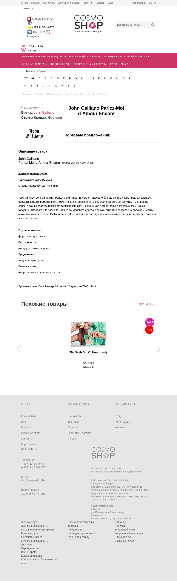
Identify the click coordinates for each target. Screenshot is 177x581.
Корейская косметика (81, 522)
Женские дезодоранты (35, 525)
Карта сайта (28, 444)
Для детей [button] (125, 56)
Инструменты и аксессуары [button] (91, 64)
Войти (152, 2)
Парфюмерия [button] (31, 56)
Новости (26, 427)
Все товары (146, 303)
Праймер (120, 525)
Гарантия (88, 2)
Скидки (100, 2)
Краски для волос (32, 555)
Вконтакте (36, 31)
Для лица (120, 522)
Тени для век (76, 529)
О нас (24, 2)
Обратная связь (31, 432)
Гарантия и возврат (80, 432)
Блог (110, 2)
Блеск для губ (123, 537)
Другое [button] (115, 64)
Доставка (73, 421)
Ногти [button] (88, 56)
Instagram (33, 36)
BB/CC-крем (28, 551)
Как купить (49, 2)
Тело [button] (67, 56)
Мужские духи (29, 533)
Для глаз (73, 525)
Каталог (35, 2)
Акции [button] (125, 64)
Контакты (27, 438)
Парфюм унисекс (31, 537)
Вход (118, 416)
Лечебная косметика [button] (35, 64)
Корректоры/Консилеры (129, 533)
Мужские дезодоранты (35, 540)
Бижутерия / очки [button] (61, 64)
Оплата (72, 427)
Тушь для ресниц (78, 537)
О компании (28, 416)
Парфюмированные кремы (37, 529)
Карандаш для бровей (81, 533)
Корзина (120, 427)
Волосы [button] (77, 56)
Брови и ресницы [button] (105, 56)
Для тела (26, 544)
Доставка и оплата (69, 2)
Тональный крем (125, 529)
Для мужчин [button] (141, 56)
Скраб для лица (124, 540)
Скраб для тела (30, 548)
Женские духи (29, 522)
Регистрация (138, 2)
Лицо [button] (57, 56)
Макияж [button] (46, 56)
